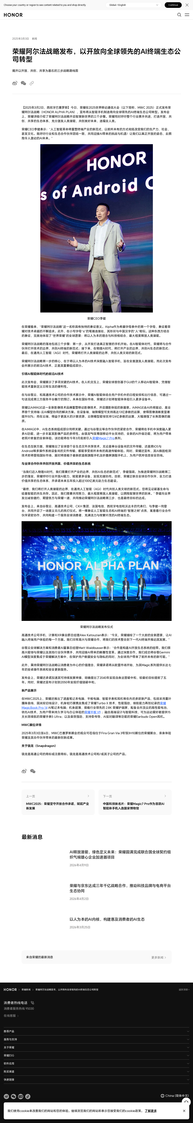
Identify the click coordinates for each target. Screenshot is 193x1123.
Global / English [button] (117, 5)
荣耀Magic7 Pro (103, 438)
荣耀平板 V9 (92, 712)
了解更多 (151, 1111)
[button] (13, 1096)
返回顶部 (183, 989)
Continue (173, 5)
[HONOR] (10, 989)
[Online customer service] (186, 1102)
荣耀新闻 (26, 989)
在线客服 (11, 1015)
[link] (6, 1096)
